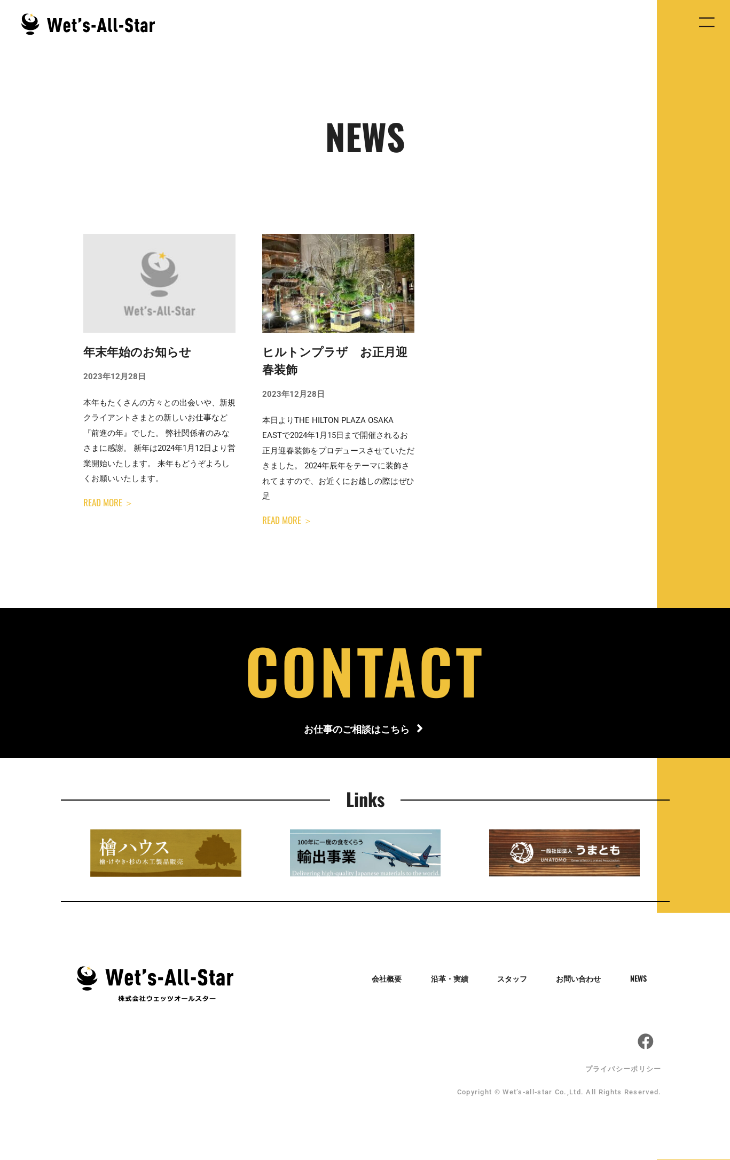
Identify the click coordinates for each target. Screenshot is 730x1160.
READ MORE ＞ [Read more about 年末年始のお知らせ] (108, 502)
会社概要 (386, 979)
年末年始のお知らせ (137, 352)
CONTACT (365, 670)
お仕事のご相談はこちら (356, 729)
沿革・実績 (450, 979)
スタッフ (515, 979)
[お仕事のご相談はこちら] (419, 729)
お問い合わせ (583, 979)
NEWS (644, 979)
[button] (706, 24)
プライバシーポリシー (623, 1069)
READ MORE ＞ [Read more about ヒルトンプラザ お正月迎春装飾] (287, 520)
